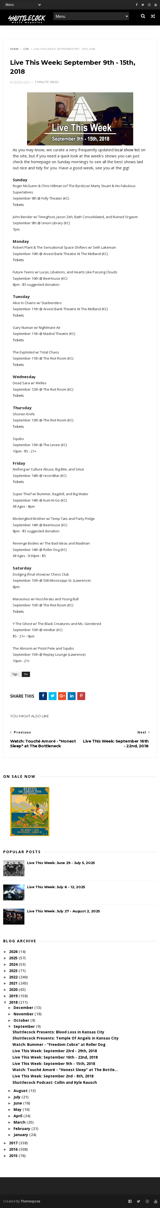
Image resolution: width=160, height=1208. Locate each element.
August (21, 1090)
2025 (14, 957)
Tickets (18, 204)
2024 (14, 964)
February (22, 1128)
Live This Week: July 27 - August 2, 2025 (63, 911)
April (18, 1115)
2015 (14, 1155)
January (21, 1134)
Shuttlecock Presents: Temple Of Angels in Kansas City (65, 1038)
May (18, 1109)
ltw (26, 49)
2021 (14, 983)
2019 (14, 995)
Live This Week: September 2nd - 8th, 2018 (52, 1075)
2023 (14, 970)
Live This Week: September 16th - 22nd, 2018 (55, 1057)
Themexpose (30, 1201)
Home (14, 49)
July (17, 1096)
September (25, 1026)
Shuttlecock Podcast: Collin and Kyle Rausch (54, 1082)
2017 (14, 1142)
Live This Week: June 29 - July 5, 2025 (61, 863)
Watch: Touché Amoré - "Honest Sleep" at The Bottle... (65, 1069)
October (22, 1020)
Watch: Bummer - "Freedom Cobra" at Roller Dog (59, 1044)
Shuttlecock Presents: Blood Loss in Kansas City (58, 1031)
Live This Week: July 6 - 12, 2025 (56, 887)
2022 (14, 977)
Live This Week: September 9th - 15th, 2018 (53, 1063)
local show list (127, 149)
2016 (14, 1149)
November (24, 1013)
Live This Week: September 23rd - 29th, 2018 (54, 1050)
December (24, 1007)
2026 (14, 951)
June (18, 1103)
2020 (14, 989)
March (20, 1122)
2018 (14, 1002)
